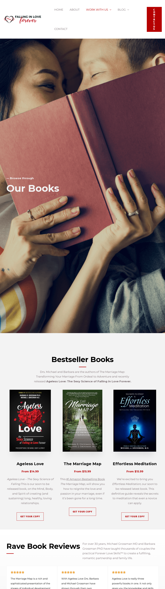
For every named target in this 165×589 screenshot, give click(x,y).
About (73, 9)
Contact (60, 29)
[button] (154, 19)
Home (58, 9)
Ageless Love (30, 463)
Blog (118, 9)
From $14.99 (30, 471)
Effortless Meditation (135, 463)
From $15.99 (82, 471)
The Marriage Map (82, 463)
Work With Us (95, 9)
